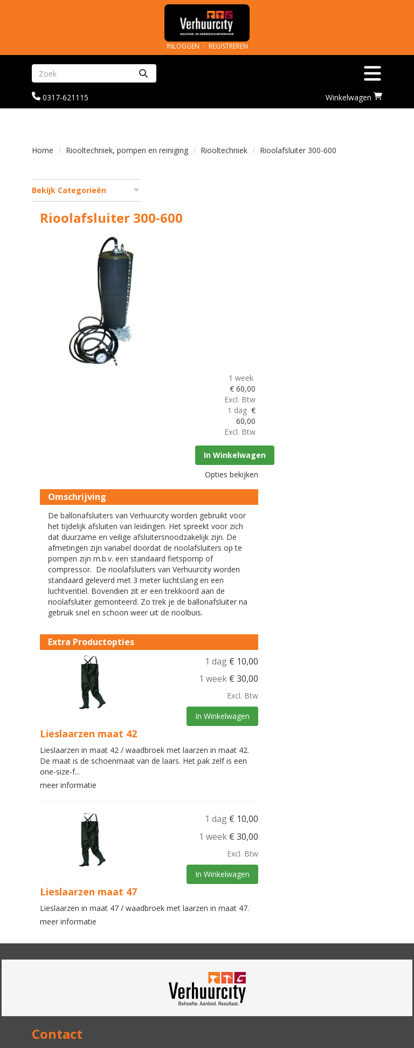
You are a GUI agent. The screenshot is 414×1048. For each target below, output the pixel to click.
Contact (230, 979)
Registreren (228, 46)
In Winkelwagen (352, 291)
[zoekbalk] (81, 73)
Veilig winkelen (61, 979)
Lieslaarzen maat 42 (205, 582)
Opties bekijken (347, 310)
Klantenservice (244, 968)
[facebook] (372, 1041)
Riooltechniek (224, 150)
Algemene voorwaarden (261, 990)
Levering (49, 968)
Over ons (232, 900)
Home (42, 150)
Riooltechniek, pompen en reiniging (127, 150)
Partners (232, 911)
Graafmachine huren (255, 921)
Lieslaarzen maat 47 (205, 740)
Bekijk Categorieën (86, 190)
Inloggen (183, 46)
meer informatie (185, 633)
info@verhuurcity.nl (70, 900)
